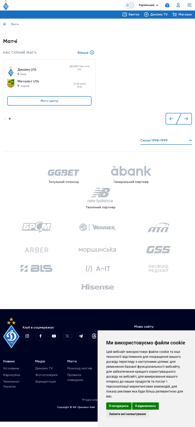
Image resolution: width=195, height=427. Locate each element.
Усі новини (11, 374)
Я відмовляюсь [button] (145, 406)
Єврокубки (11, 380)
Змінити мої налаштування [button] (127, 414)
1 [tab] (5, 119)
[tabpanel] (49, 80)
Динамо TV (44, 374)
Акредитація (45, 387)
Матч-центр (49, 101)
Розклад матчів (79, 374)
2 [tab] (10, 119)
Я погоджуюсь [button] (119, 406)
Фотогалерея (46, 380)
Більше (86, 52)
